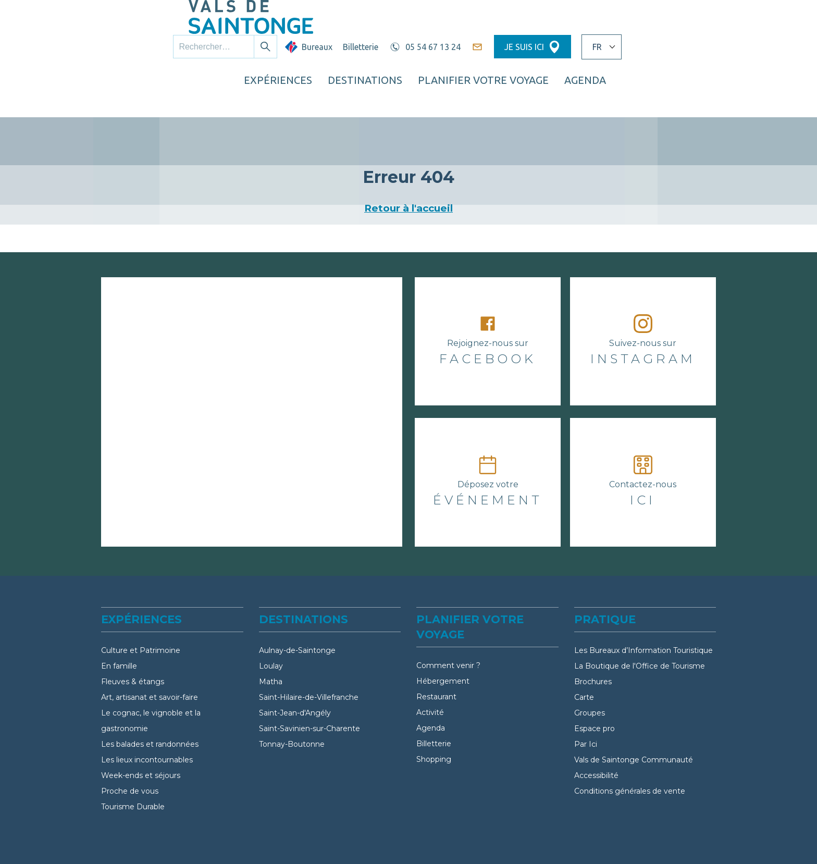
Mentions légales (464, 841)
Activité (430, 663)
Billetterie (455, 19)
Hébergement (442, 631)
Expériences (382, 49)
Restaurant (436, 647)
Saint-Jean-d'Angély (295, 663)
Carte (584, 647)
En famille (119, 616)
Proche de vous (129, 741)
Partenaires (352, 841)
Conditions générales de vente (629, 741)
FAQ (403, 841)
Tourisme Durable (133, 757)
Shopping (433, 709)
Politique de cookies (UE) (748, 841)
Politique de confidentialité (574, 841)
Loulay (271, 616)
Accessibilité (596, 726)
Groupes (589, 663)
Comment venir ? (448, 616)
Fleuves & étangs (132, 632)
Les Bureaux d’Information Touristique (643, 601)
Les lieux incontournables (147, 710)
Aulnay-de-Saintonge (297, 601)
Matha (270, 632)
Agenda (430, 678)
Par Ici (585, 694)
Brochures (593, 632)
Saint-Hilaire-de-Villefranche (308, 647)
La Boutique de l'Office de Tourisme (639, 616)
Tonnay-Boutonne (292, 694)
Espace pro (594, 679)
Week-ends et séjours (140, 726)
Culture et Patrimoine (140, 601)
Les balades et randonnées (150, 694)
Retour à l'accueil (408, 159)
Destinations (469, 49)
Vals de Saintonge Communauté (633, 710)
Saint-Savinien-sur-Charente (309, 679)
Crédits (663, 841)
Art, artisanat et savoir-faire (149, 647)
